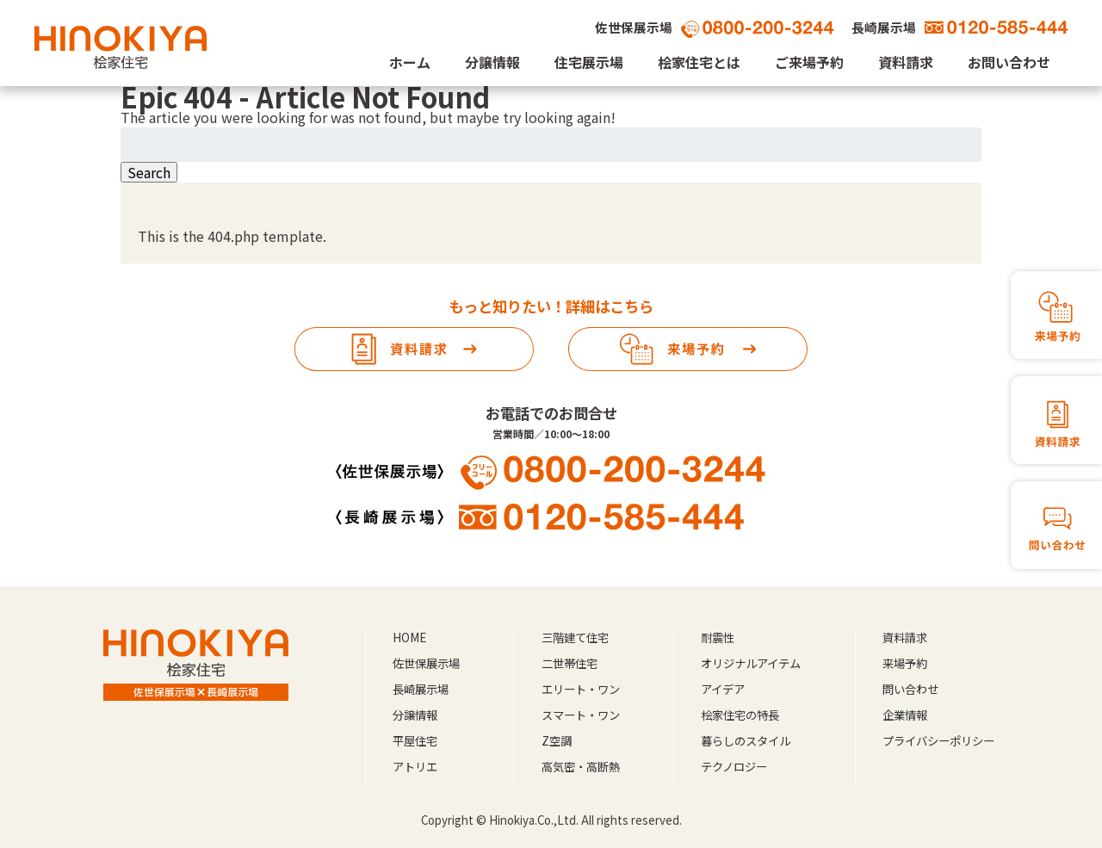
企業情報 (904, 715)
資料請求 (905, 62)
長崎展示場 (421, 689)
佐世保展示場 (426, 663)
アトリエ (415, 766)
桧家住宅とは (699, 62)
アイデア (723, 689)
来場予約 (904, 663)
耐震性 (717, 637)
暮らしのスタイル (745, 741)
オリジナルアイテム (751, 663)
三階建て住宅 (575, 637)
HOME (409, 637)
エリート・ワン (581, 689)
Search (148, 172)
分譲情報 (492, 62)
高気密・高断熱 (581, 766)
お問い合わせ (1009, 62)
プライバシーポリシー (938, 741)
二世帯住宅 (569, 663)
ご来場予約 (809, 62)
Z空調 (557, 741)
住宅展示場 (588, 62)
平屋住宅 (415, 741)
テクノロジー (734, 766)
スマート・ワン (581, 715)
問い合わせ (910, 689)
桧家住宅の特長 (740, 715)
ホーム (409, 62)
